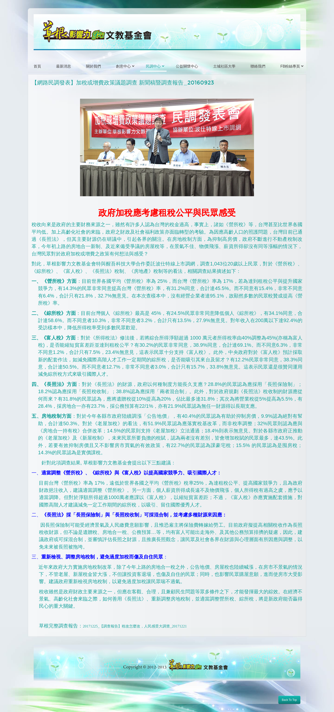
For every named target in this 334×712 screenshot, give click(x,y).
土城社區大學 (224, 66)
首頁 (37, 66)
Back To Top (289, 700)
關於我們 (93, 66)
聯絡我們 (257, 66)
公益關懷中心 (187, 66)
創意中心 (123, 66)
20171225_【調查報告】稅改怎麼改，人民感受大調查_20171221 (135, 626)
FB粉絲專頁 (290, 66)
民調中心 (153, 66)
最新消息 (63, 66)
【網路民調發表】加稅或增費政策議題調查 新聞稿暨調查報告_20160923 (123, 82)
